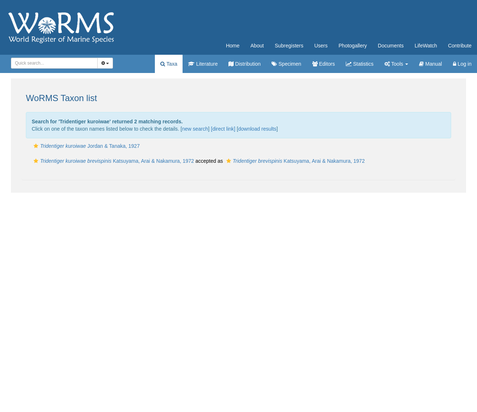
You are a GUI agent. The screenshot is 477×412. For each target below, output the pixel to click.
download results (257, 129)
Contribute (460, 46)
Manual (430, 64)
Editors (323, 64)
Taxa (168, 64)
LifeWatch (426, 46)
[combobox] (54, 63)
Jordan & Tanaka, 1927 (86, 146)
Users (321, 46)
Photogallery (353, 46)
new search (195, 129)
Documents (391, 46)
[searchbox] (52, 63)
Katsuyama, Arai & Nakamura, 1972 (113, 161)
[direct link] (223, 129)
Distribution (244, 64)
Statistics (360, 64)
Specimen (286, 64)
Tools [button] (396, 64)
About (257, 46)
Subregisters (289, 46)
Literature (203, 64)
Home (232, 46)
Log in (462, 64)
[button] (36, 146)
